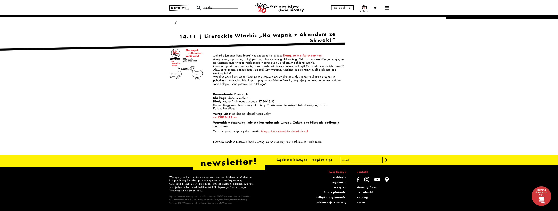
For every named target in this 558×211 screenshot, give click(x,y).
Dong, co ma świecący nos (302, 55)
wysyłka (340, 187)
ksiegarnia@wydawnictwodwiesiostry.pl (284, 131)
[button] (386, 160)
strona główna (367, 187)
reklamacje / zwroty (331, 202)
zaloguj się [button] (342, 7)
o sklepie (339, 177)
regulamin (339, 182)
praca (361, 202)
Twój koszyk (337, 172)
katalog (362, 197)
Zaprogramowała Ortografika (220, 203)
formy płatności (335, 192)
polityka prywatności (331, 197)
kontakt (362, 172)
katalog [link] (179, 7)
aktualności (365, 192)
